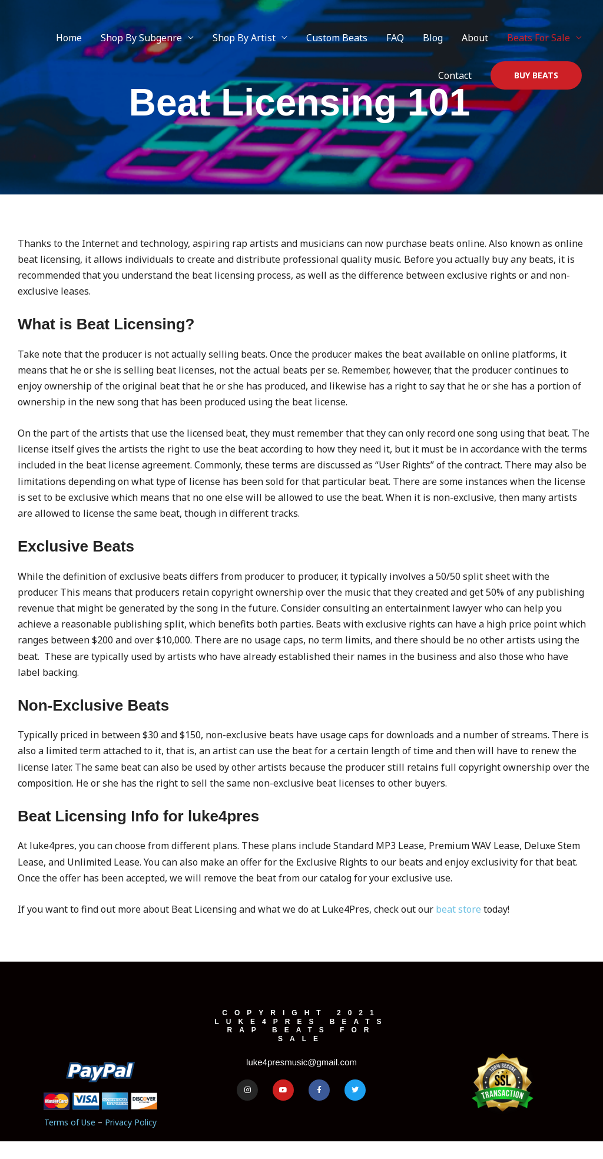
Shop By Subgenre (141, 37)
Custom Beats (336, 37)
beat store (458, 909)
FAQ (395, 37)
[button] (536, 75)
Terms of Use (69, 1122)
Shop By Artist (244, 37)
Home (69, 37)
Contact (455, 75)
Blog (433, 37)
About (475, 37)
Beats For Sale (538, 37)
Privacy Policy (131, 1122)
